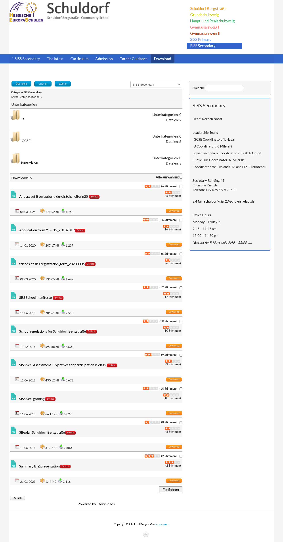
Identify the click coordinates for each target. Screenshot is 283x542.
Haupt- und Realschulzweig (212, 21)
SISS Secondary (203, 45)
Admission (104, 58)
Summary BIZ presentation (39, 466)
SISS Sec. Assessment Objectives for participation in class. (62, 365)
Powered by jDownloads (96, 504)
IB (22, 119)
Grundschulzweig (204, 14)
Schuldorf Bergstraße (208, 8)
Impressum (162, 524)
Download (162, 58)
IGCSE (26, 140)
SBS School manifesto (36, 297)
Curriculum (79, 58)
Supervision (29, 162)
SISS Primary (200, 39)
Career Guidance (133, 58)
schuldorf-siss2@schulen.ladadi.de (229, 201)
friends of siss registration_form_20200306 (52, 264)
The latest (55, 58)
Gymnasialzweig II (205, 33)
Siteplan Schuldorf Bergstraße (42, 432)
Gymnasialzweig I (204, 27)
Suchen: (198, 88)
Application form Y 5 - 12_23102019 (47, 230)
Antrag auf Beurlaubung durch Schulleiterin (51, 196)
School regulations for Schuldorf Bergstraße (52, 331)
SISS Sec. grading (32, 398)
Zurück (17, 498)
